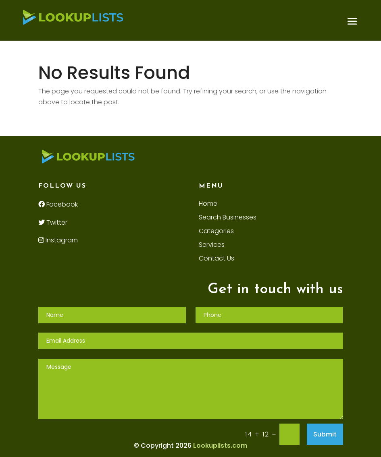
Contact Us (216, 259)
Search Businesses (227, 218)
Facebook (58, 204)
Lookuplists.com (220, 445)
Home (208, 204)
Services (212, 245)
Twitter (52, 222)
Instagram (58, 240)
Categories (216, 232)
